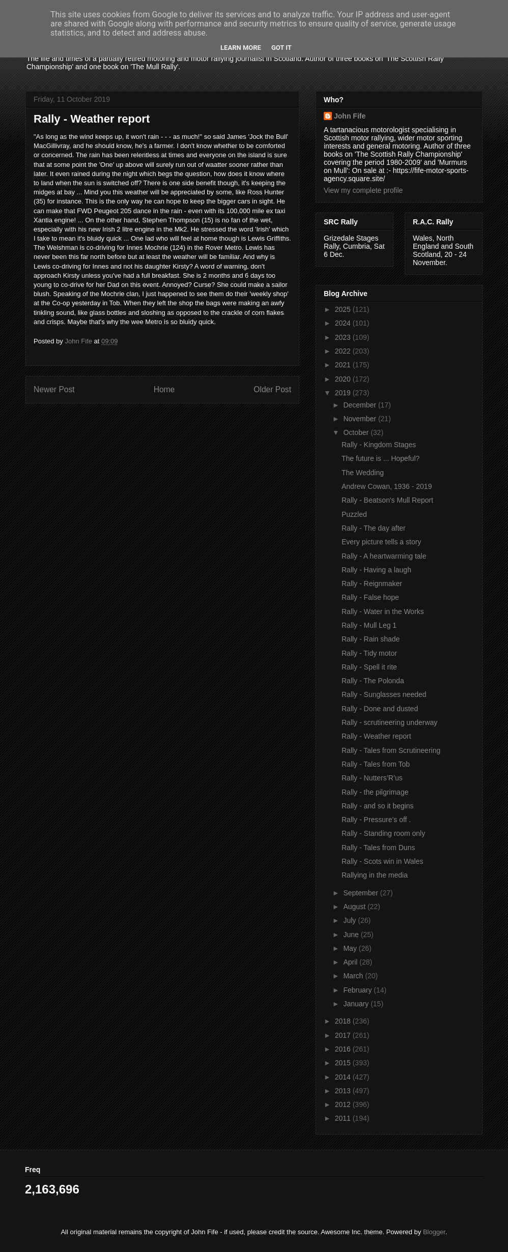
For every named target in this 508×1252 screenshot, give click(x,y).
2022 (344, 351)
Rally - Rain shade (371, 639)
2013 (344, 1091)
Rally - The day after (374, 528)
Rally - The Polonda (373, 681)
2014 (344, 1077)
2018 (344, 1021)
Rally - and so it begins (378, 806)
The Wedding (363, 473)
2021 (344, 365)
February (358, 990)
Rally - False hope (370, 597)
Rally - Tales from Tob (376, 764)
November (360, 419)
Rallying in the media (375, 875)
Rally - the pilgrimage (375, 792)
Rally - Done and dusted (380, 709)
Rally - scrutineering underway (389, 722)
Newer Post (54, 389)
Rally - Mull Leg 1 (369, 625)
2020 (344, 379)
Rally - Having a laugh (376, 570)
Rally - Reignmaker (372, 583)
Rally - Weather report (376, 736)
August (355, 906)
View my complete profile (363, 190)
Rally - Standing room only (383, 833)
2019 (344, 393)
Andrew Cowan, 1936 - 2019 (387, 486)
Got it (281, 47)
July (350, 920)
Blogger (434, 1232)
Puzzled (354, 514)
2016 (344, 1049)
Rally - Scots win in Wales (383, 861)
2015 (344, 1063)
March (354, 976)
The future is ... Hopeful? (380, 458)
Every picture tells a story (381, 542)
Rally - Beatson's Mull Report (387, 500)
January (357, 1004)
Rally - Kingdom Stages (379, 445)
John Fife (349, 116)
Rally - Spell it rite (369, 667)
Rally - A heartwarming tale (384, 556)
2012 (344, 1104)
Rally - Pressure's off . (376, 820)
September (361, 893)
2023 (344, 337)
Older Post (272, 389)
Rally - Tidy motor (369, 653)
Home (164, 389)
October (357, 432)
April (351, 962)
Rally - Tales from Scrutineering (391, 750)
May (350, 948)
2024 (344, 323)
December (360, 405)
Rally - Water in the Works (383, 611)
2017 (344, 1035)
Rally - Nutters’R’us (372, 778)
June (351, 934)
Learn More (240, 47)
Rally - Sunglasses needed (384, 694)
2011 (344, 1118)
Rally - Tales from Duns (378, 847)
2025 (344, 309)
